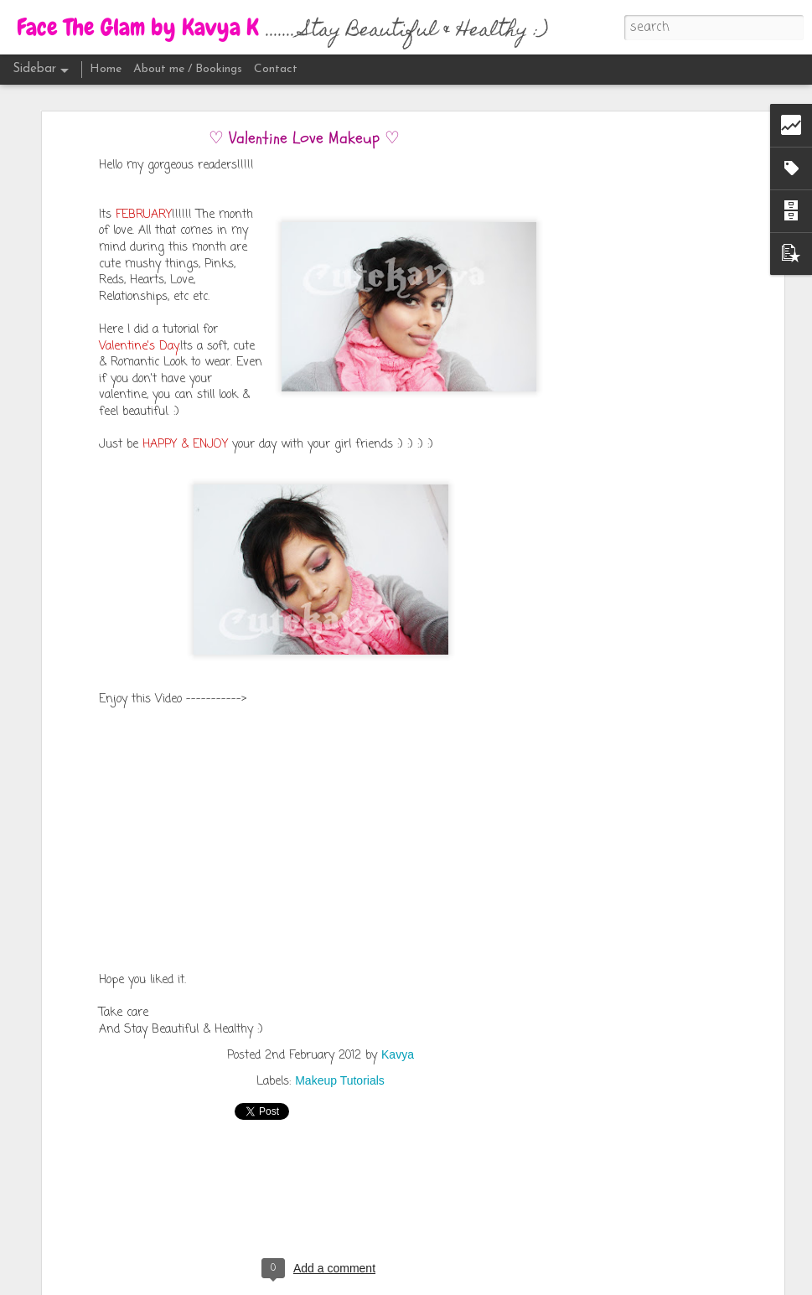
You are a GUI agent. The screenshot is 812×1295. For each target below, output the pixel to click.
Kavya (397, 998)
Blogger (511, 1283)
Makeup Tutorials (340, 1024)
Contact (275, 69)
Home (106, 69)
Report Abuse (559, 1283)
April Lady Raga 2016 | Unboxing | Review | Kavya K (142, 1271)
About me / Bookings (187, 69)
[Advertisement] (635, 343)
